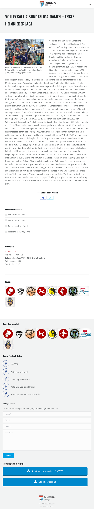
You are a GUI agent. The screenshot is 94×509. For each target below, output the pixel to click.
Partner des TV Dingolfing (19, 232)
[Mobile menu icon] (4, 3)
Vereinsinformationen (17, 214)
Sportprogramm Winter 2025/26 (45, 471)
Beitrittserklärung (45, 481)
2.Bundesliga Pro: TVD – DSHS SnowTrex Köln (25, 258)
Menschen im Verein (17, 220)
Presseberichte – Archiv (18, 226)
